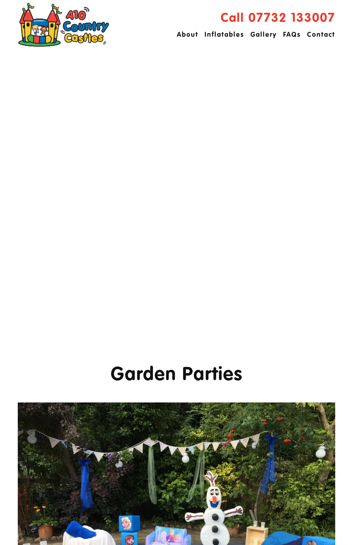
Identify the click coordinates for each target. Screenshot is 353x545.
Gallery (263, 35)
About (187, 35)
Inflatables (224, 35)
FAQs (292, 35)
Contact (321, 35)
